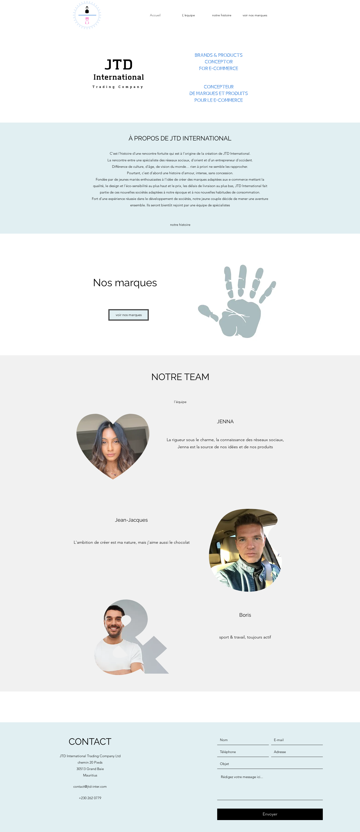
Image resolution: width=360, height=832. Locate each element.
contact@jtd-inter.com (90, 786)
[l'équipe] (180, 401)
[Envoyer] (270, 814)
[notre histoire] (180, 224)
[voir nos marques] (128, 315)
